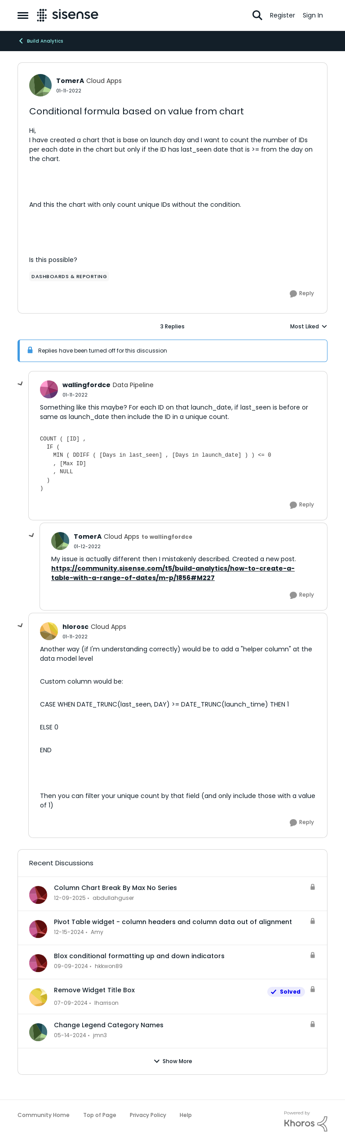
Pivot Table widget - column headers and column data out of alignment (173, 922)
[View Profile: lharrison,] (38, 997)
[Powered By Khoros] (305, 1121)
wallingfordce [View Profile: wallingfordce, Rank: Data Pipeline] (86, 384)
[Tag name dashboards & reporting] (69, 276)
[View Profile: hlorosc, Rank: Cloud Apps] (49, 631)
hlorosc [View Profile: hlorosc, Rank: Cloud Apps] (75, 626)
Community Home (44, 1115)
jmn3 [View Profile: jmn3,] (100, 1035)
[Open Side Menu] (23, 15)
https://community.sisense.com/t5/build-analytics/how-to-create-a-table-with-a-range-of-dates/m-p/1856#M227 (173, 573)
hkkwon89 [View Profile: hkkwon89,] (109, 966)
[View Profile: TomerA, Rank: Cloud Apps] (40, 85)
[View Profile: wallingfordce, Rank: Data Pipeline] (49, 389)
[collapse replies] (20, 384)
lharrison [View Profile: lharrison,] (106, 1003)
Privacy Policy (148, 1115)
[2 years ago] (71, 1003)
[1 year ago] (69, 932)
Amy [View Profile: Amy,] (97, 932)
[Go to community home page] (67, 15)
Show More (172, 1061)
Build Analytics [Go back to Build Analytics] (40, 40)
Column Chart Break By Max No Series (115, 888)
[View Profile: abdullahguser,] (38, 895)
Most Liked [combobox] (308, 327)
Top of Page (99, 1115)
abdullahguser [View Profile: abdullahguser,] (113, 898)
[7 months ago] (70, 898)
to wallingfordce (167, 537)
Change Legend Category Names (109, 1025)
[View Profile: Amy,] (38, 929)
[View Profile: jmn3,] (38, 1032)
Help (186, 1115)
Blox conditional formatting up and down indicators (139, 956)
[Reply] (302, 294)
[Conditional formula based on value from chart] (75, 395)
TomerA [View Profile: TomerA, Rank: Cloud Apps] (70, 80)
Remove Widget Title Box (94, 990)
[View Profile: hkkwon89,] (38, 963)
